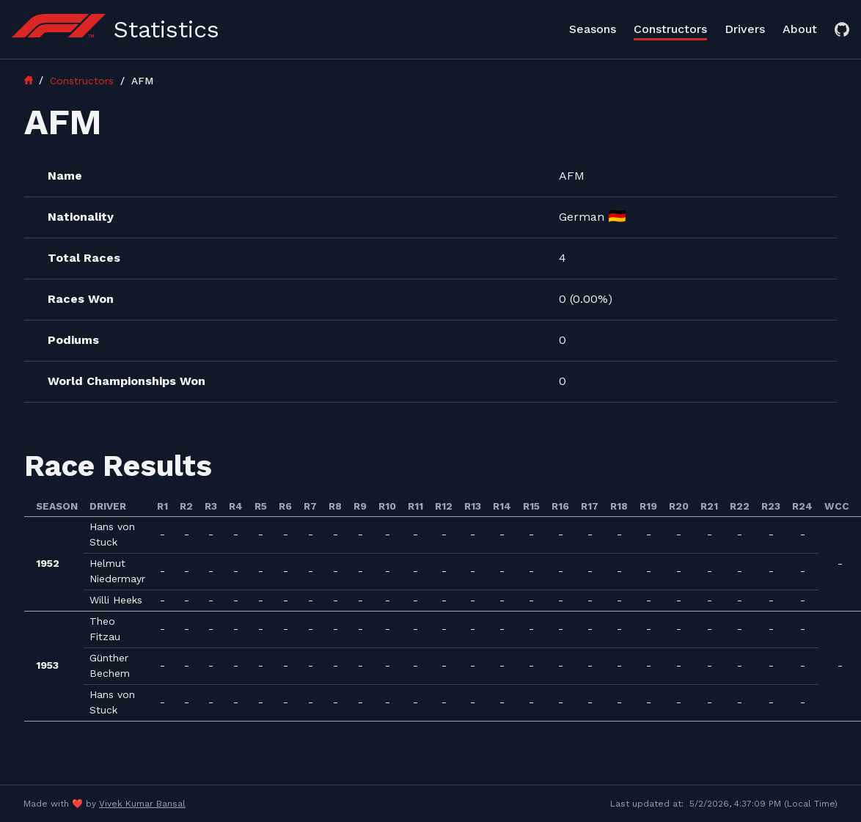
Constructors (670, 29)
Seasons (592, 29)
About (800, 29)
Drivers (745, 29)
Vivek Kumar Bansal (142, 804)
